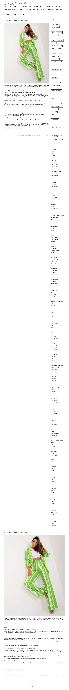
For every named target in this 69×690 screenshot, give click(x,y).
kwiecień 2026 (53, 461)
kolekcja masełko (54, 239)
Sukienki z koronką (54, 393)
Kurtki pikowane (54, 274)
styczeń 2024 (53, 510)
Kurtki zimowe (54, 281)
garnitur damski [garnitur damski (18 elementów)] (59, 48)
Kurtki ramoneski (54, 279)
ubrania (9, 662)
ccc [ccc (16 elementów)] (57, 35)
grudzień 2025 (54, 468)
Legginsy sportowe (54, 285)
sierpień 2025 (53, 475)
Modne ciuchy (16, 6)
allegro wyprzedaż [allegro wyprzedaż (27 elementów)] (55, 29)
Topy (52, 422)
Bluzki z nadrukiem (54, 177)
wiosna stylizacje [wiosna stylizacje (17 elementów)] (54, 130)
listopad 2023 (53, 514)
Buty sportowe (54, 197)
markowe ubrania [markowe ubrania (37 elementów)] (55, 87)
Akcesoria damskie (54, 147)
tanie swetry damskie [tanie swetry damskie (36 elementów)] (55, 124)
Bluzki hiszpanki (54, 164)
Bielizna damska (54, 155)
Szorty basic (53, 409)
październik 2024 (54, 494)
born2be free (53, 191)
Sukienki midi (53, 376)
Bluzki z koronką (54, 175)
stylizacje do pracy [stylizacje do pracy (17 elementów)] (55, 114)
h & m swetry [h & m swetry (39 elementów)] (60, 56)
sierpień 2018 (53, 516)
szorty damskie (54, 411)
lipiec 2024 (53, 499)
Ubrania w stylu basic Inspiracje (57, 440)
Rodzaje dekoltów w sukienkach (11, 9)
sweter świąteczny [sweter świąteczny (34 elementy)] (55, 119)
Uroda (19, 14)
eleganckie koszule (54, 208)
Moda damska (53, 294)
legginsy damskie (54, 283)
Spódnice (53, 334)
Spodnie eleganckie (54, 347)
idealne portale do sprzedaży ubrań (58, 224)
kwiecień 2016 (53, 527)
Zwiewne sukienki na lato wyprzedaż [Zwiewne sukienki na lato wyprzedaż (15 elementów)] (57, 139)
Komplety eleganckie (55, 259)
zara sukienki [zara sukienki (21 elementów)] (54, 132)
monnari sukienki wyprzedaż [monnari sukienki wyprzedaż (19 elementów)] (56, 95)
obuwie (52, 303)
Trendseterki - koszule (15, 3)
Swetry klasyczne (54, 402)
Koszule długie (54, 266)
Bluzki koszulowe (54, 166)
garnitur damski (11, 669)
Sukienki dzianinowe (55, 367)
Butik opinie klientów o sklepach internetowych (31, 6)
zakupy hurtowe (54, 451)
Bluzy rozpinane (54, 186)
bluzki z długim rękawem (56, 171)
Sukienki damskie (8, 14)
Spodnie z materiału (55, 354)
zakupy (24, 14)
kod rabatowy (54, 235)
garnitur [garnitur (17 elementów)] (53, 48)
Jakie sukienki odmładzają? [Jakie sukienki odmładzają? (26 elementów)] (56, 66)
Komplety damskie (54, 254)
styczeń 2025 (53, 488)
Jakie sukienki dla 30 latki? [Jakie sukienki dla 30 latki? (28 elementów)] (56, 64)
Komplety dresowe (54, 255)
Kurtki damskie (54, 268)
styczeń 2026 (53, 466)
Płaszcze (52, 314)
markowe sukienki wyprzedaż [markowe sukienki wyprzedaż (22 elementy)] (56, 82)
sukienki (39, 85)
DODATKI (52, 202)
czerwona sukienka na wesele (14, 120)
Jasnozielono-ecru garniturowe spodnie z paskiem (11, 85)
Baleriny (52, 151)
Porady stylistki (54, 318)
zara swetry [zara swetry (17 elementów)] (60, 132)
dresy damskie (53, 204)
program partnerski (55, 321)
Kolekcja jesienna (54, 237)
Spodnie (52, 340)
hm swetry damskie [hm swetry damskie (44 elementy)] (55, 58)
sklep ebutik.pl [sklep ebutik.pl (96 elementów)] (54, 111)
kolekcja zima (53, 246)
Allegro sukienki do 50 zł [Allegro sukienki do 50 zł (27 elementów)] (56, 24)
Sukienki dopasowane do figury (57, 365)
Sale (52, 327)
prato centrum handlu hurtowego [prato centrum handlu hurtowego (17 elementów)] (57, 106)
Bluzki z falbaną (54, 173)
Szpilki (52, 415)
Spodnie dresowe (54, 345)
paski (52, 310)
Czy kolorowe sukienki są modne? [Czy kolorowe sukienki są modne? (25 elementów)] (57, 40)
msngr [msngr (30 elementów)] (53, 98)
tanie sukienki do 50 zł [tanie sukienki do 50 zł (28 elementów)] (55, 122)
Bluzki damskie (51, 9)
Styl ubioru (53, 356)
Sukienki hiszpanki (54, 371)
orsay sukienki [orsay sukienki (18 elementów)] (59, 103)
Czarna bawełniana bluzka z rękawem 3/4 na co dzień (15, 675)
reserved (52, 325)
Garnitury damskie (54, 217)
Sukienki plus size (54, 385)
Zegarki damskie (54, 455)
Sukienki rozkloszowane (55, 387)
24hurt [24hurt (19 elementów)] (53, 19)
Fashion (52, 213)
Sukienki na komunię (55, 382)
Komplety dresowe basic (56, 257)
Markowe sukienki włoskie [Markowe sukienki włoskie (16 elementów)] (56, 85)
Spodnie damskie (54, 343)
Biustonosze (53, 157)
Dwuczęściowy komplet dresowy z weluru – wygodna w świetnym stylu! (34, 135)
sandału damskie (54, 329)
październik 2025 (54, 472)
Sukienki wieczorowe (55, 391)
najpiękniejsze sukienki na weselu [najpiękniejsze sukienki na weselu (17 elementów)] (57, 101)
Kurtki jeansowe (54, 270)
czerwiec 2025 (53, 479)
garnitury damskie (19, 669)
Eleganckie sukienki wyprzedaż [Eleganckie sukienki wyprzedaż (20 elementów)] (57, 45)
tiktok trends (54, 420)
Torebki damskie (54, 426)
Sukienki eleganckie (54, 369)
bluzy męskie (53, 184)
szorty (52, 407)
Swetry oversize (54, 404)
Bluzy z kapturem (54, 188)
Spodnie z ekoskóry (55, 352)
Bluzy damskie (59, 9)
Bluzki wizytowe (54, 169)
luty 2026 (53, 464)
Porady (52, 316)
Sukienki (52, 360)
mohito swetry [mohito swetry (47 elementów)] (61, 93)
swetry (52, 396)
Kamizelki (53, 228)
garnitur (5, 669)
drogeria (53, 206)
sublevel (52, 358)
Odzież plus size (54, 307)
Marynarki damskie (54, 290)
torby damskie (54, 424)
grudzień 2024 (54, 490)
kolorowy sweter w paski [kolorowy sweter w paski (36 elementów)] (56, 72)
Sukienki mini (53, 378)
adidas (52, 146)
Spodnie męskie (54, 351)
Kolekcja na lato (54, 241)
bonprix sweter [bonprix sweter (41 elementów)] (59, 32)
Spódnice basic (54, 336)
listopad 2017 (53, 523)
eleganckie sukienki (54, 210)
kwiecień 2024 (53, 505)
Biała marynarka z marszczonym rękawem (13, 133)
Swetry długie (54, 400)
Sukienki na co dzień (55, 380)
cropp (52, 199)
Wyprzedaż (53, 446)
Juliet (32, 686)
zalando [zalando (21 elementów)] (61, 130)
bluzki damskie (10, 107)
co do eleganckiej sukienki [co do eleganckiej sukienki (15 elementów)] (56, 37)
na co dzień (34, 119)
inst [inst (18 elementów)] (61, 58)
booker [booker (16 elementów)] (53, 35)
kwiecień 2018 (53, 519)
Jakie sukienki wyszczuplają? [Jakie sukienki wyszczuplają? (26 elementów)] (56, 69)
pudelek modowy (54, 323)
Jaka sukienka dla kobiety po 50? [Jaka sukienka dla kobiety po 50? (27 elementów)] (57, 61)
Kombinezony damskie (55, 250)
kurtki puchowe (54, 277)
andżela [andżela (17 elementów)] (61, 29)
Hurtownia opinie (46, 6)
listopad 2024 (53, 492)
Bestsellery (53, 153)
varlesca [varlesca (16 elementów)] (60, 127)
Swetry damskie (54, 398)
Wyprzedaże (53, 448)
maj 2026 (52, 459)
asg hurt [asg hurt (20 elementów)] (53, 32)
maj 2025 (52, 481)
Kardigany (53, 232)
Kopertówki (53, 263)
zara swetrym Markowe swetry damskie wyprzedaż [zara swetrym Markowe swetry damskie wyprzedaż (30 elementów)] (57, 136)
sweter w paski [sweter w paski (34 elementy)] (54, 116)
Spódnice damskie (54, 338)
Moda (52, 292)
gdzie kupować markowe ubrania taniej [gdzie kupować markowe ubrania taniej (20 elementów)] (58, 53)
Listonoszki (53, 288)
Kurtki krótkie (54, 272)
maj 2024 (52, 503)
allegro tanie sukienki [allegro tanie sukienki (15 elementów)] (55, 27)
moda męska (53, 296)
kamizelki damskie (54, 230)
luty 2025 (53, 486)
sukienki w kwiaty (54, 389)
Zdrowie (52, 453)
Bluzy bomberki (54, 180)
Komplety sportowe (55, 261)
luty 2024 (53, 508)
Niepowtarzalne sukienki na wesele (57, 301)
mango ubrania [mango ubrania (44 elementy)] (54, 77)
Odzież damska (54, 305)
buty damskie (53, 195)
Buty (52, 193)
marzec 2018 (53, 521)
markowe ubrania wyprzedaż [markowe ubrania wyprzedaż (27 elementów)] (56, 90)
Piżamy (52, 312)
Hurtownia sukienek (55, 221)
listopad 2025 (53, 470)
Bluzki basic (53, 160)
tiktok (52, 418)
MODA (40, 86)
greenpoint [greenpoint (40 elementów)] (53, 56)
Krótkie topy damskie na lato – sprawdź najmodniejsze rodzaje (51, 675)
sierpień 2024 (53, 497)
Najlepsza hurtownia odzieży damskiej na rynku (29, 9)
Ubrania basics (54, 435)
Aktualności (43, 9)
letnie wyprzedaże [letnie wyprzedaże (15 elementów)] (55, 74)
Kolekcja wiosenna (54, 244)
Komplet (52, 252)
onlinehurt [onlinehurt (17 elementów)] (53, 103)
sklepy (52, 332)
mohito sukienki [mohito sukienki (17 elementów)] (54, 93)
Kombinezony (53, 248)
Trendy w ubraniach (55, 433)
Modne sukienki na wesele (56, 299)
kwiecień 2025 (53, 483)
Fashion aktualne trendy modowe (57, 215)
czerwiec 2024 (53, 501)
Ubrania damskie (54, 437)
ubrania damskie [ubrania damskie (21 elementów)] (54, 127)
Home (52, 219)
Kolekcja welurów (54, 243)
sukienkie (44, 123)
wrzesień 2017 (53, 525)
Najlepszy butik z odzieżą (57, 6)
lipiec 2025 (53, 477)
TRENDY (15, 14)
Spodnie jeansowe (54, 349)
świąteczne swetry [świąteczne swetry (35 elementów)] (55, 141)
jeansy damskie (54, 226)
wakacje (52, 444)
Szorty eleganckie (54, 413)
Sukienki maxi (53, 374)
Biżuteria (53, 158)
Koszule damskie (8, 6)
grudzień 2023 (54, 512)
